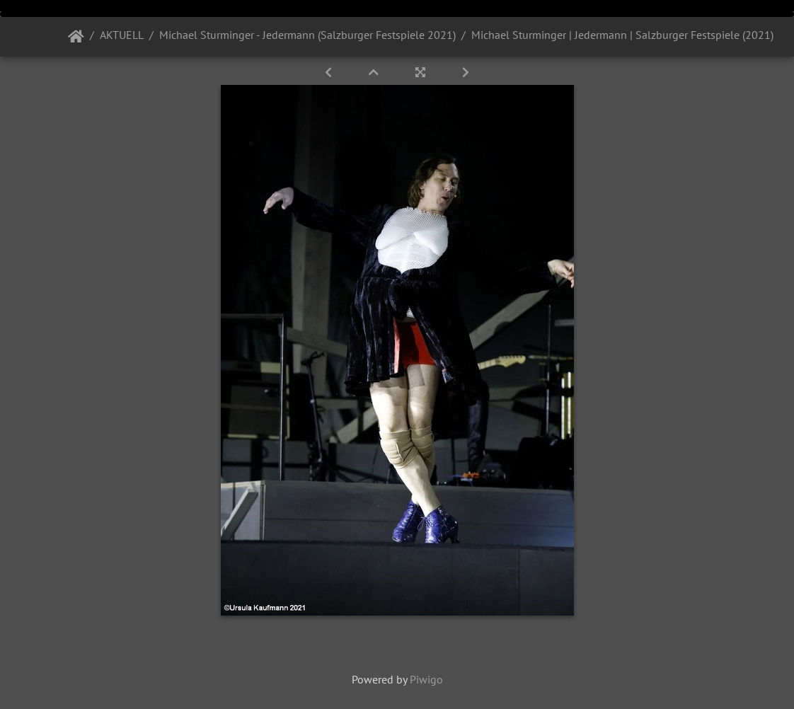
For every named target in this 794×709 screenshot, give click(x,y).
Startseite (76, 36)
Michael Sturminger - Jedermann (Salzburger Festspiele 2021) (307, 35)
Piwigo (426, 679)
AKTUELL (122, 35)
